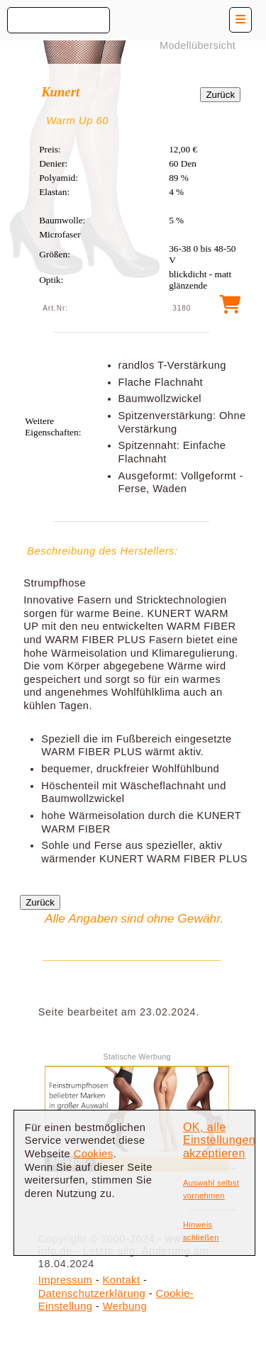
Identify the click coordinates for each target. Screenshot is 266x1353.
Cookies (93, 1153)
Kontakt (121, 1280)
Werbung (125, 1306)
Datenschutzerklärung (91, 1293)
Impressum (65, 1280)
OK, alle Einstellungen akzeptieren (219, 1140)
